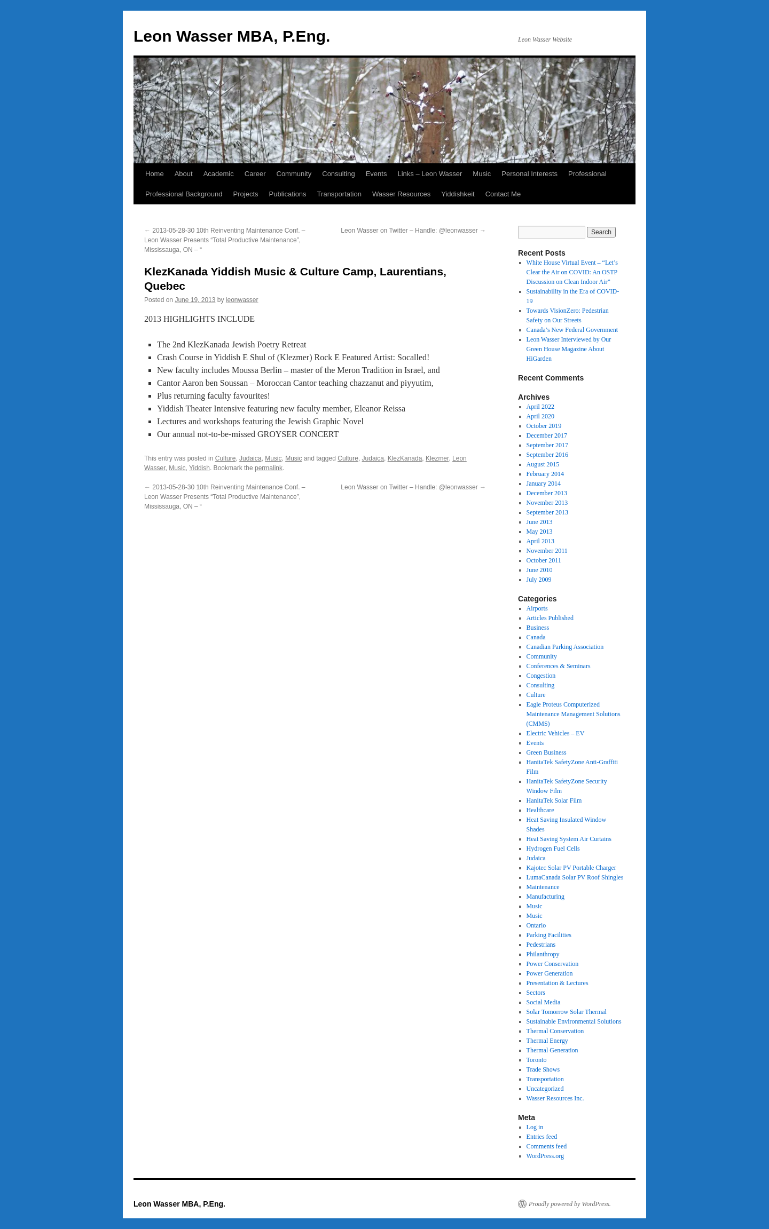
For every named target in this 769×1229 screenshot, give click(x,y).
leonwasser (242, 300)
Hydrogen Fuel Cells (553, 848)
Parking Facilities (549, 935)
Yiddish (199, 468)
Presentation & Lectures (557, 983)
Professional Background (184, 194)
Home (154, 174)
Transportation (339, 194)
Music (482, 174)
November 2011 (547, 550)
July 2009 (539, 579)
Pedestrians (541, 944)
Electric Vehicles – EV (556, 733)
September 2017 (547, 445)
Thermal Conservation (555, 1031)
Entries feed (542, 1136)
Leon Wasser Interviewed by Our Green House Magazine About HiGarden (569, 349)
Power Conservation (553, 964)
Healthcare (540, 810)
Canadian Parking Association (565, 647)
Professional (587, 174)
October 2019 (544, 426)
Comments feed (547, 1146)
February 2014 (545, 474)
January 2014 (544, 483)
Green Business (547, 752)
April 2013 (540, 541)
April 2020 (540, 416)
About (184, 174)
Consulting (338, 174)
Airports (537, 608)
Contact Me (503, 194)
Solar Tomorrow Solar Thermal (567, 1012)
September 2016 (547, 454)
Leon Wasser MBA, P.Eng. (232, 36)
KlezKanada (405, 458)
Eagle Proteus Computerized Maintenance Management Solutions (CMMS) (574, 714)
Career (255, 174)
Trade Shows (543, 1069)
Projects (245, 194)
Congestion (541, 675)
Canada (536, 637)
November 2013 (547, 502)
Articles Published (550, 618)
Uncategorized (545, 1088)
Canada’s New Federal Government (572, 330)
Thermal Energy (547, 1040)
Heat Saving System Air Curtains (569, 839)
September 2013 (547, 512)
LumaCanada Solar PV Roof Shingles (575, 877)
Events (376, 174)
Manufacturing (545, 896)
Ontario (536, 925)
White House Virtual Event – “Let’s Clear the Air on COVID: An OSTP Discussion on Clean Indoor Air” (572, 272)
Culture (225, 458)
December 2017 (547, 435)
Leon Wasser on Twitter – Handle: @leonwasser (413, 230)
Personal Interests (529, 174)
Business (538, 627)
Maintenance (543, 887)
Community (294, 174)
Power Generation (550, 973)
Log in (535, 1127)
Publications (288, 194)
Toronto (537, 1060)
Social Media (544, 1002)
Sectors (536, 992)
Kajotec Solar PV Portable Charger (571, 867)
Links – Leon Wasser (429, 174)
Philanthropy (543, 954)
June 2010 (540, 570)
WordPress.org (545, 1156)
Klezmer (437, 458)
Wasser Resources (401, 194)
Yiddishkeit (457, 194)
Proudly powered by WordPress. (570, 1204)
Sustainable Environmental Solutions (574, 1021)
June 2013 (540, 522)
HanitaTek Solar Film (554, 800)
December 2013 (547, 493)
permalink (269, 468)
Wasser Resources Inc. (555, 1098)
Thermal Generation (552, 1050)
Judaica (250, 458)
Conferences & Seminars (559, 666)
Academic (218, 174)
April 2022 (540, 406)
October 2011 (544, 560)
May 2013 (540, 531)
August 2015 (543, 464)
